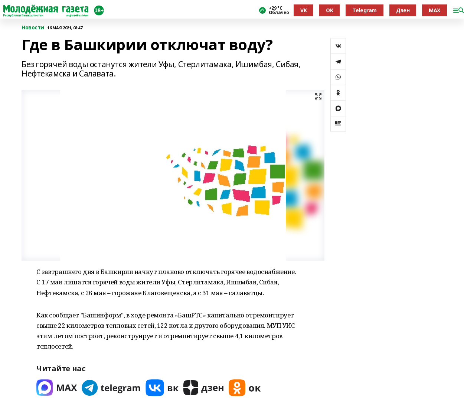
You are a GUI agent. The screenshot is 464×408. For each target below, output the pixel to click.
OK (329, 10)
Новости (33, 28)
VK (303, 10)
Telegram (364, 10)
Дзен (402, 10)
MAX (434, 10)
